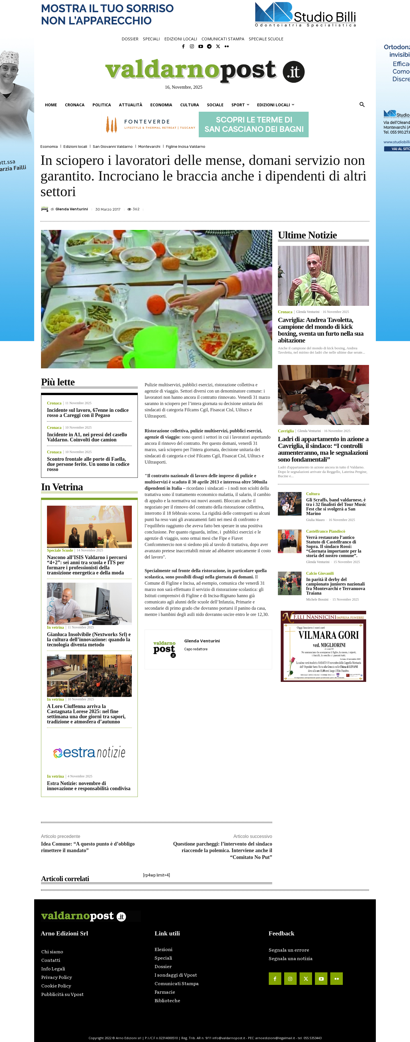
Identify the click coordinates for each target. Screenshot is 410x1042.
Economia (49, 146)
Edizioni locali (75, 146)
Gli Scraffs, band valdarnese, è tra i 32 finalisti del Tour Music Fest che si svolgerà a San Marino (336, 506)
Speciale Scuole (60, 551)
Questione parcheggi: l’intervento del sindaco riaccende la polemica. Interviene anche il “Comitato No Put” (222, 850)
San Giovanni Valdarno (113, 146)
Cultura (312, 494)
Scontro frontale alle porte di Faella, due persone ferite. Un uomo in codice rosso (88, 464)
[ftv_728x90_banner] (205, 124)
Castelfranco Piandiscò (325, 532)
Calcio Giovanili (320, 574)
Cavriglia (286, 431)
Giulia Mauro (315, 520)
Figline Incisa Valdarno (185, 146)
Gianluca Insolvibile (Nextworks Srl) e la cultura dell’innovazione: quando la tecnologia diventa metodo (89, 639)
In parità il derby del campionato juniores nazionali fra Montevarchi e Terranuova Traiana (335, 586)
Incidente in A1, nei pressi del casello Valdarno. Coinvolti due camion (87, 437)
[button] (362, 105)
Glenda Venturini (72, 209)
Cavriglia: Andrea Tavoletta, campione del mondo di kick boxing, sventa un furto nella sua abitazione (320, 330)
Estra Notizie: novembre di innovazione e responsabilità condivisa (88, 786)
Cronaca (54, 403)
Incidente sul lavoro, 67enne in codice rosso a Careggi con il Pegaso (88, 412)
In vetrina (55, 628)
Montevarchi (149, 146)
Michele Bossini (317, 599)
